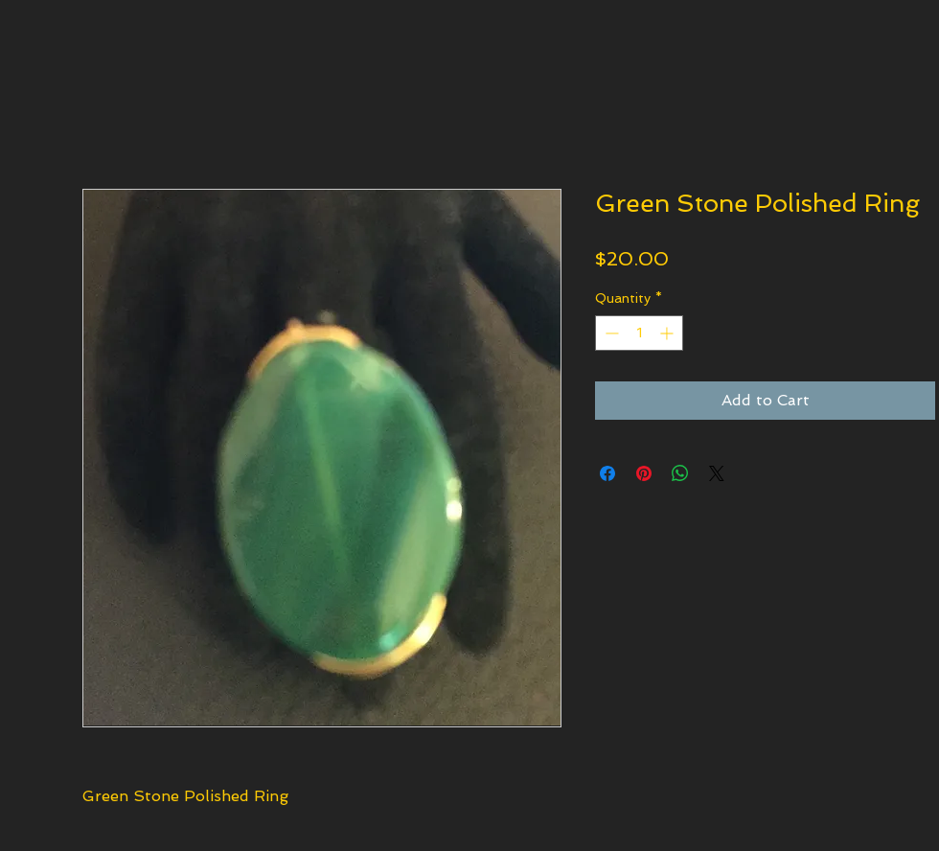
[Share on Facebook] (607, 473)
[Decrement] (610, 333)
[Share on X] (716, 473)
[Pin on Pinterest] (643, 473)
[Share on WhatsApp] (680, 473)
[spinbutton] (639, 333)
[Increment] (668, 333)
